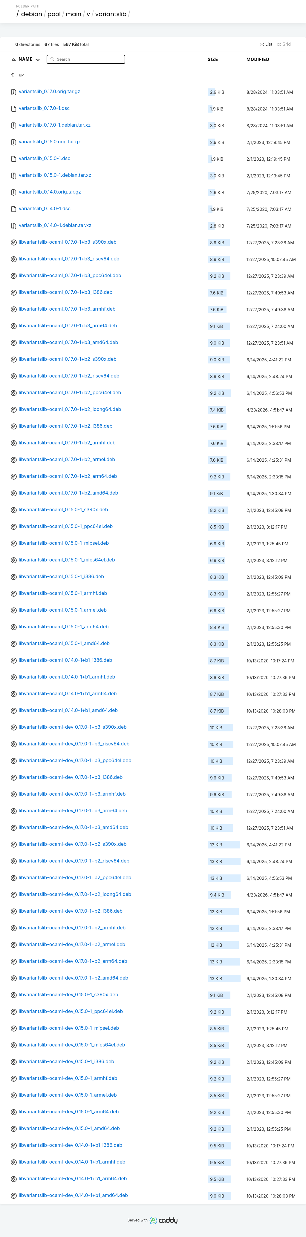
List (265, 44)
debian (31, 14)
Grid (283, 44)
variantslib (111, 14)
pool (54, 14)
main (74, 14)
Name (30, 59)
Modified (258, 59)
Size (213, 59)
